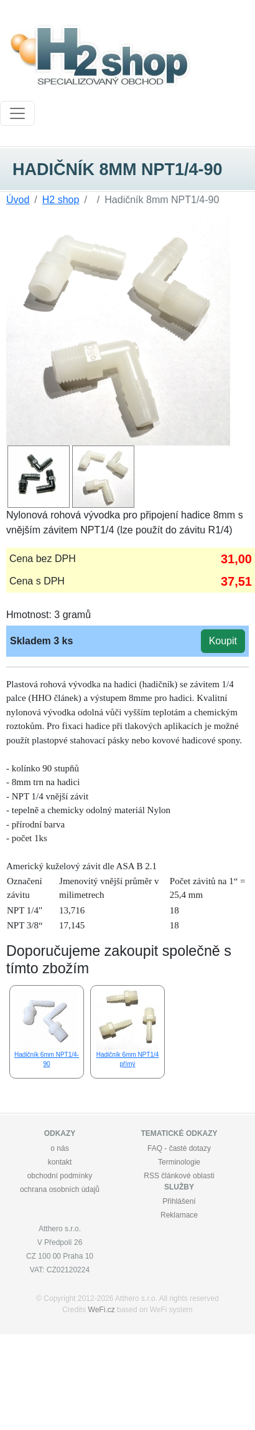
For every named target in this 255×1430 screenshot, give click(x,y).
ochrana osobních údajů (60, 1189)
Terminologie (179, 1162)
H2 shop (61, 199)
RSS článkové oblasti (179, 1175)
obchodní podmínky (60, 1175)
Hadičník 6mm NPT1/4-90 (46, 1027)
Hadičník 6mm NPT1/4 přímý (127, 1027)
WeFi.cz (101, 1309)
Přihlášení (178, 1201)
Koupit (223, 641)
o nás (59, 1148)
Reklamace (179, 1215)
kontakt (60, 1162)
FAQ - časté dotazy (179, 1148)
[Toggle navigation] (17, 113)
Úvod (17, 199)
